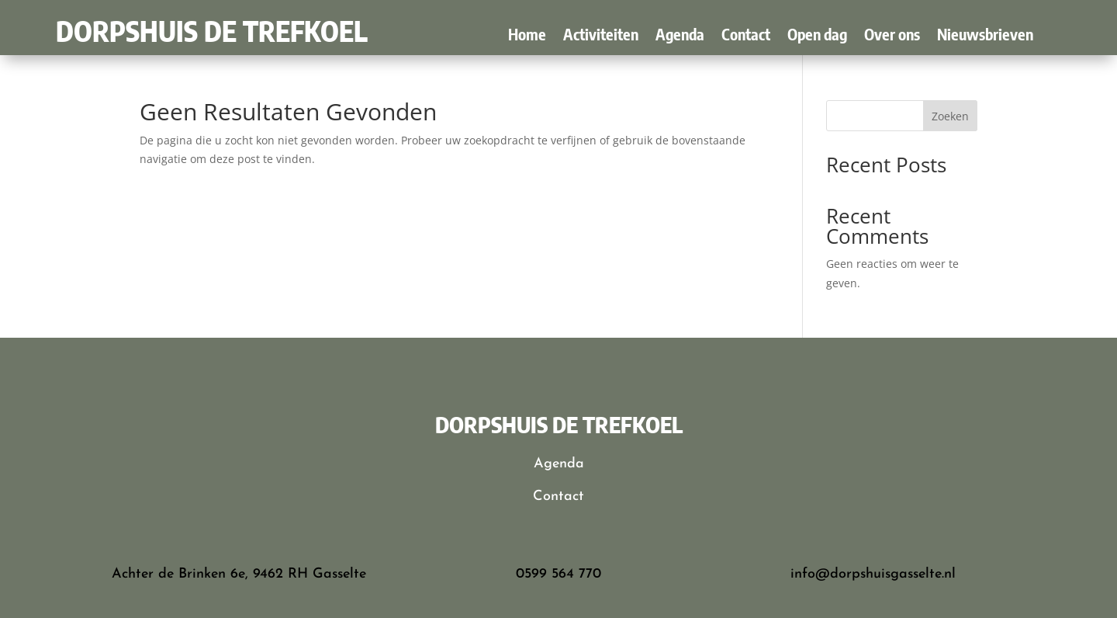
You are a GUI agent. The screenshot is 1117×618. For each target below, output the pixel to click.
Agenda (679, 36)
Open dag (817, 36)
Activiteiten (600, 36)
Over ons (892, 36)
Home (527, 36)
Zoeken (950, 116)
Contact (745, 36)
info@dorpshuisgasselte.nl (873, 574)
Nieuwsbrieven (985, 36)
